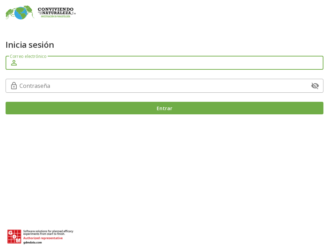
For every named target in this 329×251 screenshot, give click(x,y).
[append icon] (315, 86)
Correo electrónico (28, 56)
